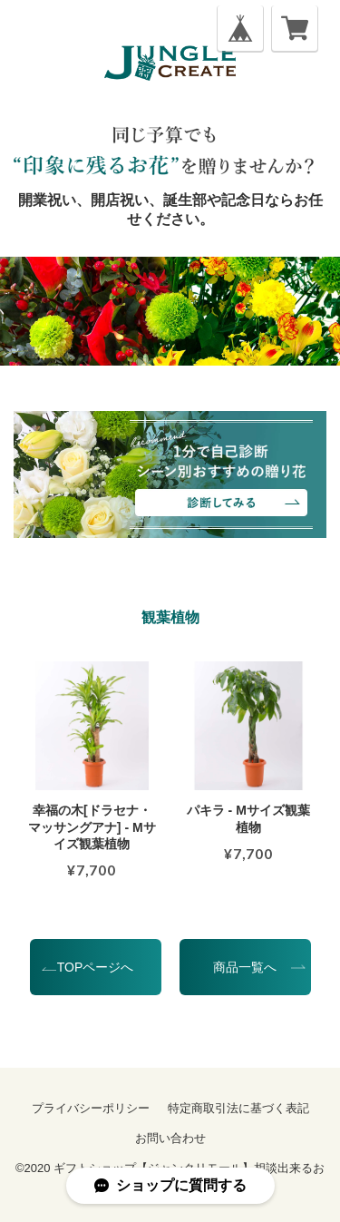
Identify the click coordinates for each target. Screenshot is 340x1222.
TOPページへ (95, 967)
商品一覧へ (245, 967)
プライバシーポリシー (91, 1108)
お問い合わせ (170, 1138)
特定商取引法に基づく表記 (238, 1108)
